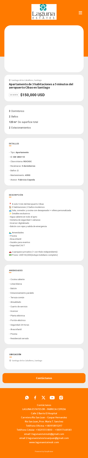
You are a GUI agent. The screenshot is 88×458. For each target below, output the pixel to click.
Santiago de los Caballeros (22, 80)
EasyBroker (48, 451)
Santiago (38, 80)
